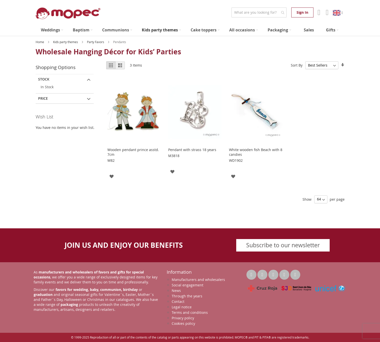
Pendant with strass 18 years (192, 149)
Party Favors (96, 42)
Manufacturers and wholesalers (198, 279)
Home (40, 42)
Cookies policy (183, 323)
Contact (178, 301)
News (176, 290)
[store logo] (68, 13)
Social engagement (187, 285)
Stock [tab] (43, 79)
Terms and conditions (190, 312)
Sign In (302, 12)
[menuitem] (52, 30)
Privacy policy (183, 318)
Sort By (297, 65)
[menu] (190, 30)
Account (318, 12)
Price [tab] (43, 98)
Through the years (187, 296)
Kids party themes (66, 42)
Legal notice (182, 307)
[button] (111, 176)
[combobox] (259, 12)
